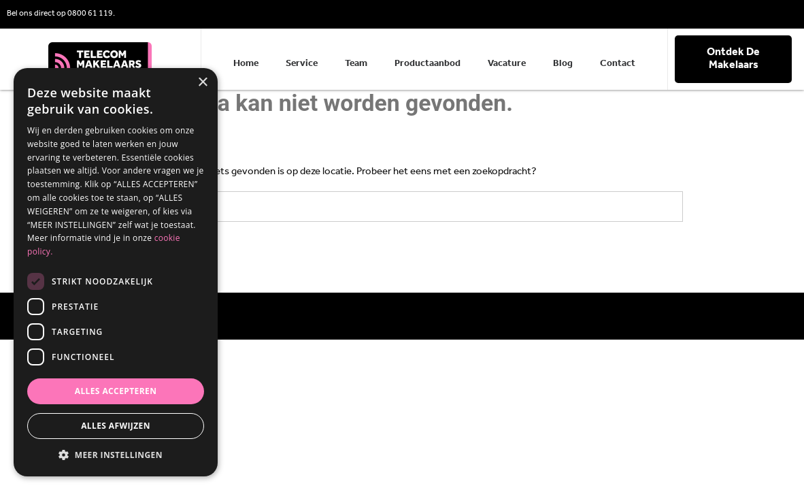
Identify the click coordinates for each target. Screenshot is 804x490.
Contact (617, 64)
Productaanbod (427, 64)
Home (245, 64)
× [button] (202, 83)
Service (302, 64)
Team (356, 64)
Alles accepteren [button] (116, 391)
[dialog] (116, 272)
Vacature (507, 64)
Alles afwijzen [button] (115, 425)
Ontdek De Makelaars (733, 59)
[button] (115, 455)
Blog (563, 64)
